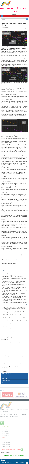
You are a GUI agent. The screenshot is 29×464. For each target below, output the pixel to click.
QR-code (3, 452)
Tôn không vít (6, 429)
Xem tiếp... (26, 304)
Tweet (2, 270)
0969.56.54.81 (15, 416)
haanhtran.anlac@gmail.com (6, 418)
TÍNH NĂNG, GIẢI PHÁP (6, 382)
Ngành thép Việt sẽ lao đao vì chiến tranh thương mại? (12, 302)
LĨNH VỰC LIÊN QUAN (6, 380)
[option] (7, 395)
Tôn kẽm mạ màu (6, 435)
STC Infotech (22, 462)
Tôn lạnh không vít (7, 431)
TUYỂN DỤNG (4, 378)
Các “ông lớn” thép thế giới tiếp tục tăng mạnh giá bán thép (13, 284)
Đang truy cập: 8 (8, 452)
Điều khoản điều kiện (7, 446)
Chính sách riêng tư (7, 442)
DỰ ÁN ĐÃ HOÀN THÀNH (6, 373)
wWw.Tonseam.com (5, 419)
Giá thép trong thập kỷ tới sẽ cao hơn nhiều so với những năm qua (14, 278)
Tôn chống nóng (6, 433)
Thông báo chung (6, 440)
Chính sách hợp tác (7, 444)
